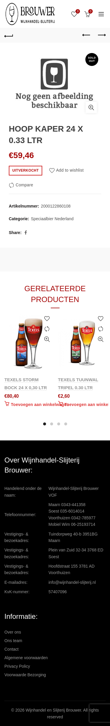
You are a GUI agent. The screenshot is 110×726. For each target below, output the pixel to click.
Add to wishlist (70, 170)
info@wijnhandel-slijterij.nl (72, 582)
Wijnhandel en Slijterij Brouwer (53, 710)
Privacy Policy (17, 666)
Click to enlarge (91, 107)
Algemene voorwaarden (26, 657)
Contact (11, 649)
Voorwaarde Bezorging (25, 674)
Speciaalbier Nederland (52, 218)
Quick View (47, 339)
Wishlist (77, 12)
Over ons (12, 632)
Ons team (13, 640)
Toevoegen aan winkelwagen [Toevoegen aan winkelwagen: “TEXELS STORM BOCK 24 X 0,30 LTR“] (40, 404)
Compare (24, 185)
